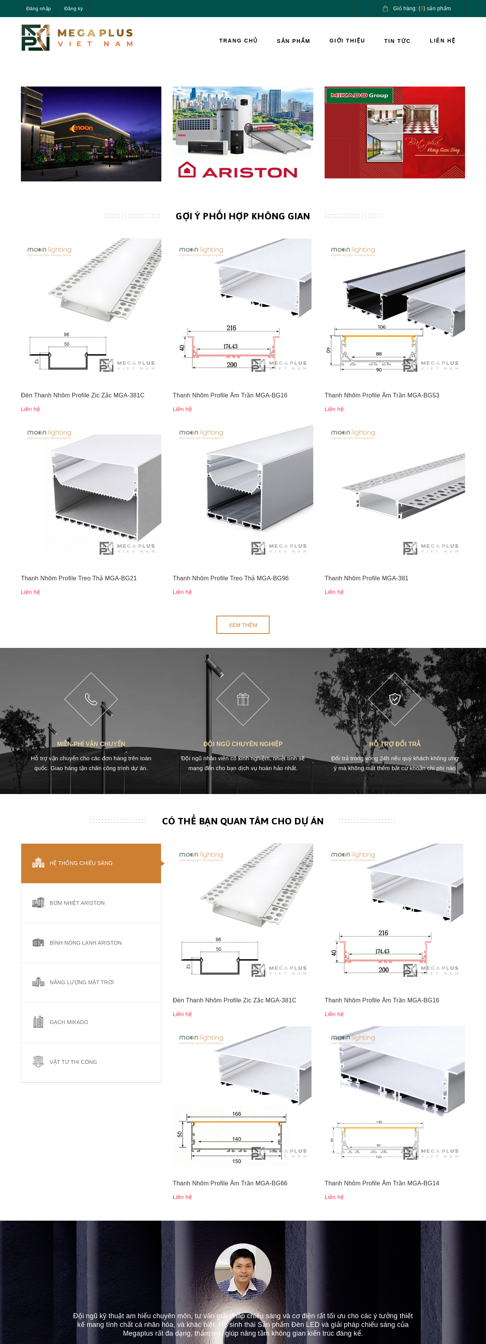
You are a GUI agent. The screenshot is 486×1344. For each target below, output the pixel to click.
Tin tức (397, 41)
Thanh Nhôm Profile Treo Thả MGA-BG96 (231, 483)
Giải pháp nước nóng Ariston (426, 1248)
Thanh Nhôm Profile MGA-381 (367, 483)
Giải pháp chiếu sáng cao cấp (431, 1222)
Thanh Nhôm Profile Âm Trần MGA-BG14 (382, 825)
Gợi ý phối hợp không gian (243, 384)
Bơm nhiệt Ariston (77, 808)
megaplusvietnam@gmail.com (76, 1283)
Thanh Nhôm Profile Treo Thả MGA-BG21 (79, 483)
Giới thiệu (347, 41)
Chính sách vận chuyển (277, 1235)
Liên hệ (443, 41)
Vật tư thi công (73, 967)
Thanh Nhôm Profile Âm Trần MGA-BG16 (230, 432)
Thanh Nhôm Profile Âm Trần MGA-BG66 (230, 825)
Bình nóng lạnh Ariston (86, 848)
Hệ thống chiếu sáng (81, 768)
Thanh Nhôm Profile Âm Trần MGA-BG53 (382, 432)
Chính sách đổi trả (271, 1252)
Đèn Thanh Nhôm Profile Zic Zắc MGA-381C (83, 432)
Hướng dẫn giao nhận (351, 1252)
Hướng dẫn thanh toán (352, 1235)
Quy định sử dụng (271, 1270)
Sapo (146, 1332)
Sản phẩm (293, 41)
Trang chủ (238, 41)
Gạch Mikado (69, 928)
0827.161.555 (56, 1265)
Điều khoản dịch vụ (348, 1270)
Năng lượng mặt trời (82, 888)
